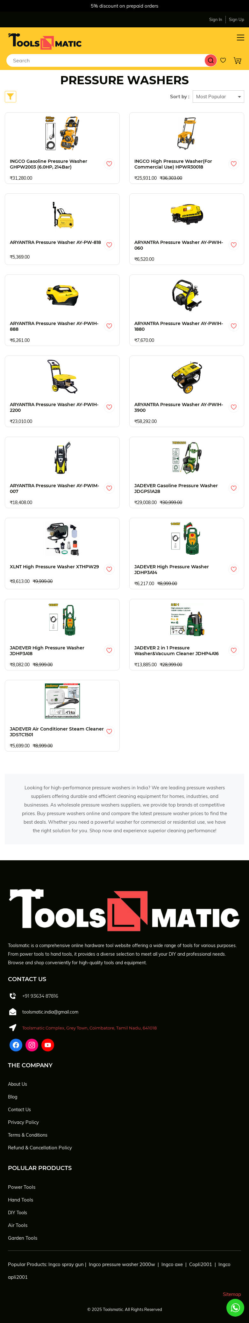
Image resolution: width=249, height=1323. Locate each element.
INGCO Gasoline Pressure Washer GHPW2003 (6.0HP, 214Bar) (48, 164)
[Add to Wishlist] (109, 163)
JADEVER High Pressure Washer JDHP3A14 (171, 569)
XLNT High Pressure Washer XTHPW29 (54, 567)
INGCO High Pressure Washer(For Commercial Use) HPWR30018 (173, 164)
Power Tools (21, 1187)
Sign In (215, 19)
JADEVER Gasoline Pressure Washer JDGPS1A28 (176, 488)
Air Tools (17, 1225)
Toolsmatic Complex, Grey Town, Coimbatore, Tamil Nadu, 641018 (89, 1027)
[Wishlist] (225, 60)
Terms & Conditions (27, 1135)
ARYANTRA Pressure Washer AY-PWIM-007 (54, 488)
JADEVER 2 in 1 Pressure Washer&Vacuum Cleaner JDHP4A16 (176, 650)
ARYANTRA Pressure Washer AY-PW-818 (55, 242)
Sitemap (232, 1294)
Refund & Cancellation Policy (40, 1148)
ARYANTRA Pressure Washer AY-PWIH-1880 (178, 326)
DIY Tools (17, 1213)
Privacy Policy (23, 1122)
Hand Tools (20, 1200)
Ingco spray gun (66, 1264)
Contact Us (19, 1109)
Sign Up (236, 19)
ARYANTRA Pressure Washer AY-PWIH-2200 (54, 407)
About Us (17, 1084)
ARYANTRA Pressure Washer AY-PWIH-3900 (178, 407)
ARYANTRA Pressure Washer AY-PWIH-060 (178, 245)
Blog (12, 1097)
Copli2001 (200, 1264)
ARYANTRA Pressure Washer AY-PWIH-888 (54, 326)
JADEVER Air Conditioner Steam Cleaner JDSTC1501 (57, 732)
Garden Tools (22, 1238)
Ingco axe (172, 1264)
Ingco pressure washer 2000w (122, 1264)
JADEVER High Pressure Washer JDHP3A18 (47, 650)
